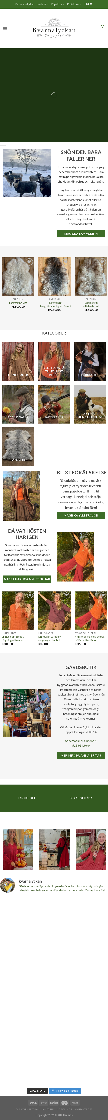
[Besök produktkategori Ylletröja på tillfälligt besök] (54, 361)
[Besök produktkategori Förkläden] (90, 361)
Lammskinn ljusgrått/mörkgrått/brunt (55, 304)
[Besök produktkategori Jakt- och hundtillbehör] (90, 404)
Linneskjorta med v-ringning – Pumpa (13, 638)
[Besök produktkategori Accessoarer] (18, 404)
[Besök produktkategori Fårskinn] (18, 446)
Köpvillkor (58, 4)
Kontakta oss (74, 4)
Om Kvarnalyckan (24, 4)
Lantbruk (43, 4)
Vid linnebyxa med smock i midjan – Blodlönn (90, 638)
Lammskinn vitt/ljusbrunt (91, 304)
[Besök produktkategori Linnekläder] (18, 361)
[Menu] (5, 28)
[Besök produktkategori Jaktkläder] (54, 404)
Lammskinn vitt (18, 302)
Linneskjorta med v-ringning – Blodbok (50, 638)
